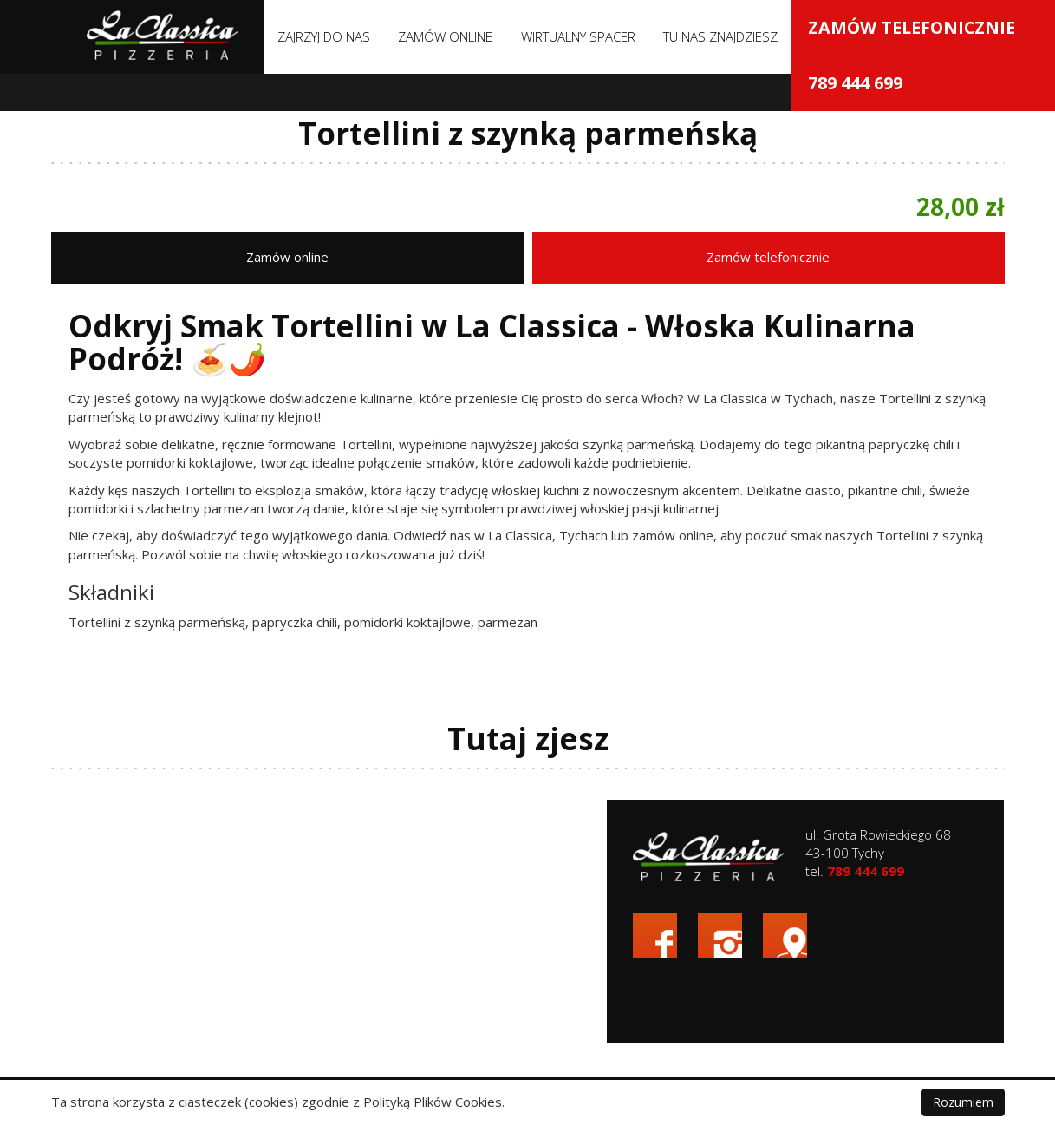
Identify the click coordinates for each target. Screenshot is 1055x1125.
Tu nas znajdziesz (720, 36)
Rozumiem (963, 1102)
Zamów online (445, 36)
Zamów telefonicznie (918, 254)
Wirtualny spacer (578, 36)
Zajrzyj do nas (323, 36)
